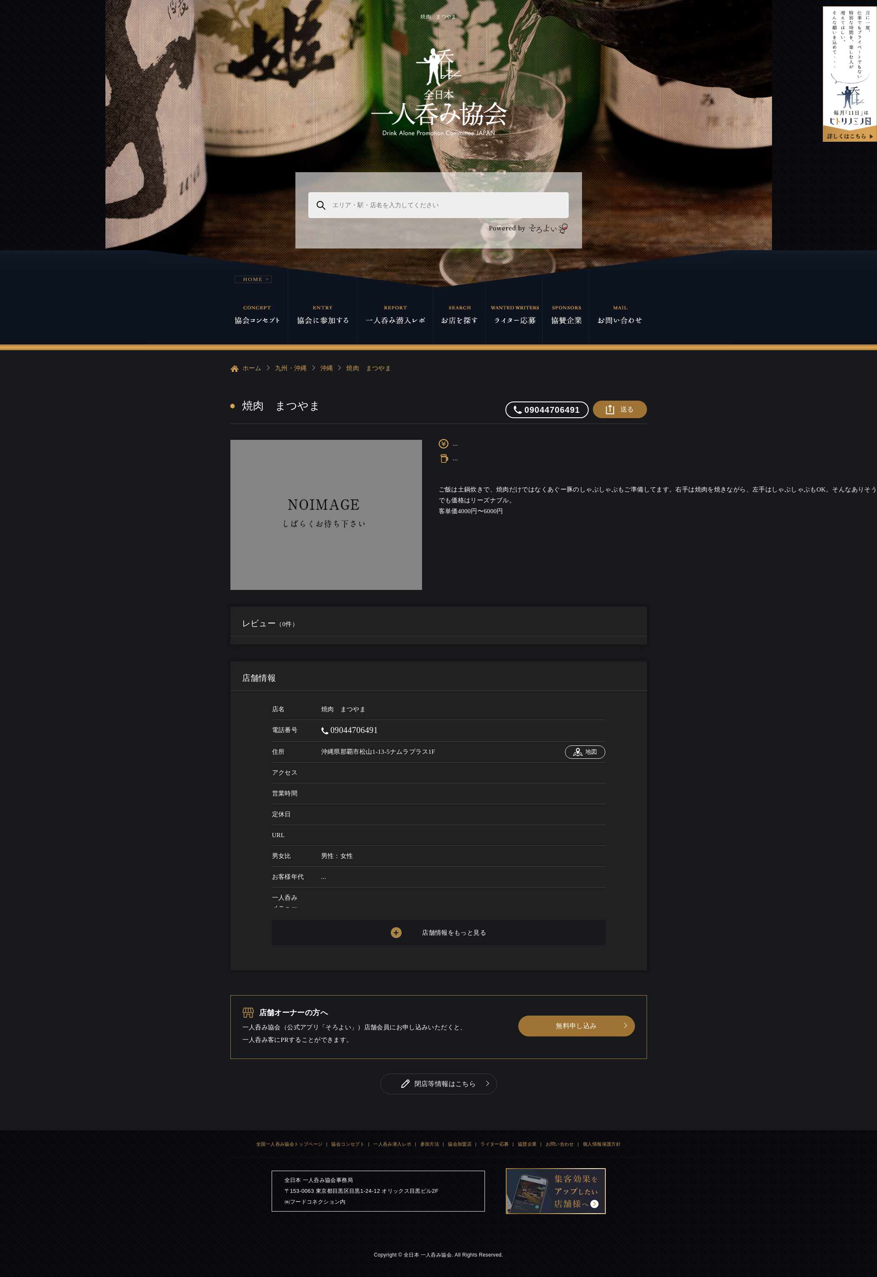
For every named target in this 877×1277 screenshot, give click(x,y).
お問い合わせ (560, 1144)
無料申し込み (576, 1025)
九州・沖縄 (291, 368)
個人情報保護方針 (602, 1144)
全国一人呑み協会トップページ (289, 1144)
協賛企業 (527, 1144)
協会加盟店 (460, 1144)
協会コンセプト (348, 1144)
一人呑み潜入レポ (392, 1144)
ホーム (246, 368)
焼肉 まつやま (368, 368)
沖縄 (326, 368)
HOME (253, 279)
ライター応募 (494, 1144)
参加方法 (430, 1144)
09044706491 (349, 730)
